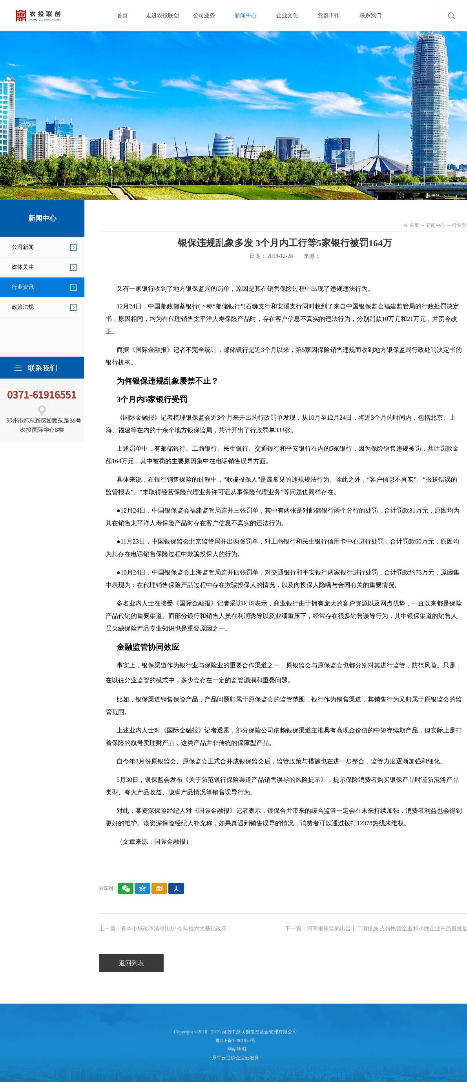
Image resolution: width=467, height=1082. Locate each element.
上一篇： (163, 929)
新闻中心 (435, 225)
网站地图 (235, 1049)
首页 (122, 15)
